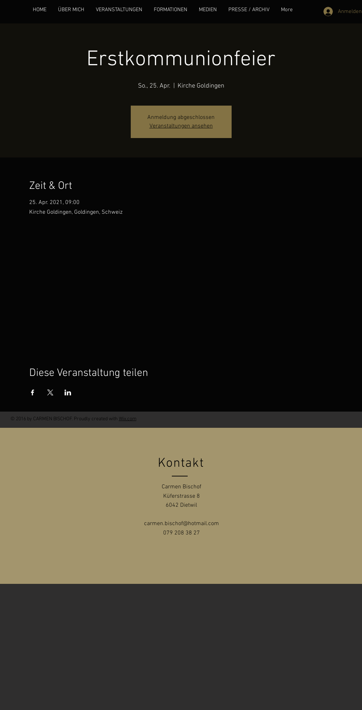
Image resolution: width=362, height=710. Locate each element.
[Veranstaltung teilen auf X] (50, 392)
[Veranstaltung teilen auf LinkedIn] (67, 392)
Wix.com (128, 419)
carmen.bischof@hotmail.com (181, 523)
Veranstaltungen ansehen (181, 126)
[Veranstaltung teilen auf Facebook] (32, 392)
